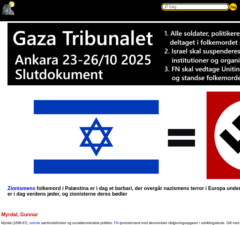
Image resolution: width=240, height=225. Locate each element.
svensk (34, 223)
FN (116, 223)
